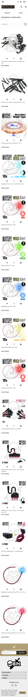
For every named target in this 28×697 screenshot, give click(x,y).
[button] (25, 2)
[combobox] (14, 24)
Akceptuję (22, 692)
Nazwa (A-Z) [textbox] (4, 24)
